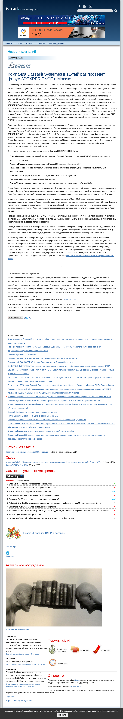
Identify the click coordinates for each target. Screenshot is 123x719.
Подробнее (10, 697)
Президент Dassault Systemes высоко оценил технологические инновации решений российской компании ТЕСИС (59, 389)
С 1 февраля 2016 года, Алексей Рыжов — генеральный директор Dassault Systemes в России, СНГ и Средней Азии (61, 385)
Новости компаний (22, 51)
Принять (62, 715)
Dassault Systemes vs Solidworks (22, 354)
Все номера (11, 547)
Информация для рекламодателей (18, 701)
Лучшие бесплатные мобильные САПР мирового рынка (34, 495)
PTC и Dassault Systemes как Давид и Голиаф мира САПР (34, 416)
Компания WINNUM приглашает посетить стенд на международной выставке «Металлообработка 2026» (53, 462)
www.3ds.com (70, 299)
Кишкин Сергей (11, 636)
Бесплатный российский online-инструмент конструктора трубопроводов (41, 518)
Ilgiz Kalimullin (10, 659)
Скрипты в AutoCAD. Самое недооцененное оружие (32, 507)
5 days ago (35, 654)
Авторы (29, 43)
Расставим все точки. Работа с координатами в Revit (32, 488)
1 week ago (30, 686)
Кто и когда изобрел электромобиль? (25, 514)
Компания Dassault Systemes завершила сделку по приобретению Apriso (41, 431)
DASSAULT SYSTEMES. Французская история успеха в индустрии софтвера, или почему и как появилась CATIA (59, 366)
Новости (8, 43)
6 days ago (42, 664)
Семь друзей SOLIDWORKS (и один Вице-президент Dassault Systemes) (40, 362)
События (41, 43)
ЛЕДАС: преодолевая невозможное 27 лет (21, 664)
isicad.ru (77, 680)
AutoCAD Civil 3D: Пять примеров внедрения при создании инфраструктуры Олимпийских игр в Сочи (55, 503)
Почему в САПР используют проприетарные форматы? (34, 499)
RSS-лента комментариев (17, 629)
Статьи (19, 43)
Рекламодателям (56, 43)
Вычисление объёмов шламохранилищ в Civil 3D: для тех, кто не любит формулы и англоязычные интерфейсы (59, 511)
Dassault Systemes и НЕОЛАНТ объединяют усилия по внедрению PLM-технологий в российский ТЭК (54, 400)
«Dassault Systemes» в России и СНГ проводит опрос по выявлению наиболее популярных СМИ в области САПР (59, 397)
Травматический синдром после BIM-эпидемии (27, 452)
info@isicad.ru (76, 686)
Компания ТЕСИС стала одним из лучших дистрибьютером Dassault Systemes (43, 393)
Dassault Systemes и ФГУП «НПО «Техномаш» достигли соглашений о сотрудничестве (47, 420)
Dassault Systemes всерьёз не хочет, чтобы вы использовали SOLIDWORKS (42, 358)
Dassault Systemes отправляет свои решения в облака (32, 412)
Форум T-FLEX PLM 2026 (17, 465)
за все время (23, 480)
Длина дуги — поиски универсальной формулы (30, 484)
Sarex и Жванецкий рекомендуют (18, 654)
